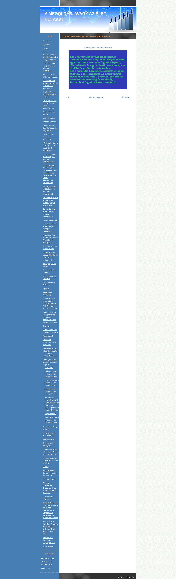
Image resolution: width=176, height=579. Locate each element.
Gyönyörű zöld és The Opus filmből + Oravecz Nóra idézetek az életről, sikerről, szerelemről (50, 317)
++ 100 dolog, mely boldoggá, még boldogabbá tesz (52, 382)
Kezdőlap (67, 36)
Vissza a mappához (96, 97)
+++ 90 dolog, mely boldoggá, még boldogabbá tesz (52, 420)
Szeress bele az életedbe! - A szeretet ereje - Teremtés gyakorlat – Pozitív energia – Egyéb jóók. (50, 528)
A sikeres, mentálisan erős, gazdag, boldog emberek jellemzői (50, 451)
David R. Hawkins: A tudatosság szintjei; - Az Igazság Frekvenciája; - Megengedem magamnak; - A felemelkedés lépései (50, 510)
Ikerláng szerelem (49, 479)
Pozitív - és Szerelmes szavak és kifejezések (50, 342)
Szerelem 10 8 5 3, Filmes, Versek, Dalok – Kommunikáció (50, 104)
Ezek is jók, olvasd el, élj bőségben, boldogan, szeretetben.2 (49, 158)
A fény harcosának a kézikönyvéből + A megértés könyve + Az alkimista (50, 147)
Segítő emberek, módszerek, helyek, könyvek (50, 94)
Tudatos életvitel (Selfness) (49, 283)
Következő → (126, 97)
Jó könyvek (49, 368)
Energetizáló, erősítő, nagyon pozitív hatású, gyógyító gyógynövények (50, 201)
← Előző (67, 97)
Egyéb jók (46, 289)
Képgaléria (76, 36)
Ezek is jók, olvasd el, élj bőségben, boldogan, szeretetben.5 (49, 227)
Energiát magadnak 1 (51, 220)
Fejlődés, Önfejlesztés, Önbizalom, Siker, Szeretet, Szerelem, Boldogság (50, 488)
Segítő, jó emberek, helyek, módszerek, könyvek (50, 362)
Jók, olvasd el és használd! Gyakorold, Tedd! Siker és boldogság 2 (50, 84)
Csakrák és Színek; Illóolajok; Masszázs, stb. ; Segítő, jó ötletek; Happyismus (50, 352)
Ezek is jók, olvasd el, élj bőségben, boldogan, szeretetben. (49, 67)
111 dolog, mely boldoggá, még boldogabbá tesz (51, 391)
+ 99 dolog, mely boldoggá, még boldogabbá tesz (51, 373)
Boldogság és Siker (50, 122)
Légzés (45, 48)
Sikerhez (46, 326)
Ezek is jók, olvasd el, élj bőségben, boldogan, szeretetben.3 (49, 190)
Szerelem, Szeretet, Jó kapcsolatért (50, 247)
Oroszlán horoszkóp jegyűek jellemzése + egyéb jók (50, 460)
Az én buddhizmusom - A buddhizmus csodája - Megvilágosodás (50, 56)
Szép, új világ (48, 546)
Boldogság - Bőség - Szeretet (50, 428)
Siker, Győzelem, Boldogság (49, 444)
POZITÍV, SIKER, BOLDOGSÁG (49, 434)
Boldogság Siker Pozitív (49, 113)
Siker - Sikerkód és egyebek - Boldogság (50, 331)
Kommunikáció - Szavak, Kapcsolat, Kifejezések (50, 128)
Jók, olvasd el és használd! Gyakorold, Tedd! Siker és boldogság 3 (50, 256)
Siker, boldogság (49, 439)
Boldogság (47, 41)
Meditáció (46, 45)
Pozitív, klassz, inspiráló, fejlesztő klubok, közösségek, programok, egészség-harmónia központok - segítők (52, 404)
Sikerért (46, 467)
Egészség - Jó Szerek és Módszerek (48, 136)
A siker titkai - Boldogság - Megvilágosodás (49, 540)
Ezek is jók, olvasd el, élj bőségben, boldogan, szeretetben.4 (49, 212)
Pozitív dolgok (48, 336)
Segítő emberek (50, 414)
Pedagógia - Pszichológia (47, 293)
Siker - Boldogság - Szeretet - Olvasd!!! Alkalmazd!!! (50, 473)
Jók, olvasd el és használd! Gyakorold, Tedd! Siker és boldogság (50, 239)
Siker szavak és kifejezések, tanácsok (51, 76)
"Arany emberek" (49, 118)
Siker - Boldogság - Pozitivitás (50, 277)
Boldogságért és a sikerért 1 (49, 265)
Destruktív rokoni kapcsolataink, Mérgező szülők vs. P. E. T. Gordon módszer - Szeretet (50, 304)
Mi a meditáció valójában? (48, 498)
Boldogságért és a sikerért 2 (49, 271)
